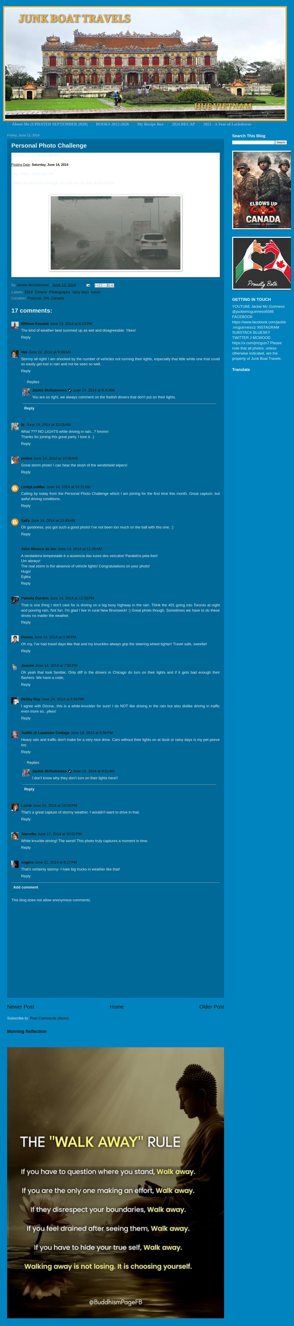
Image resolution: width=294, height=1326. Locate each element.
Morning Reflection (27, 1031)
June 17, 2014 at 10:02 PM (60, 834)
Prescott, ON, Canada (46, 298)
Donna (27, 637)
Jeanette (28, 834)
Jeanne (27, 665)
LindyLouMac (33, 487)
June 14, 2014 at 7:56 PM (56, 665)
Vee (24, 352)
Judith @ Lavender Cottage (45, 733)
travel (95, 292)
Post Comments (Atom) (49, 1018)
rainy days (80, 292)
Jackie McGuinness (49, 390)
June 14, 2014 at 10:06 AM (55, 458)
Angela (27, 862)
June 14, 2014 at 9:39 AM (50, 352)
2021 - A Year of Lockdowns (227, 124)
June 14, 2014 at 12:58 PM (72, 598)
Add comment (25, 887)
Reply (26, 337)
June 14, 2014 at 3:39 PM (55, 637)
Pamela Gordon (35, 598)
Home (117, 1007)
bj (23, 424)
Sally (25, 520)
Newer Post (20, 1007)
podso (26, 458)
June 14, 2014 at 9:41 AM (94, 390)
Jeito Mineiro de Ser (39, 549)
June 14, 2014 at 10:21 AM (68, 487)
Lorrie (26, 805)
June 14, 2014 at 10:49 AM (53, 520)
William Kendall (35, 324)
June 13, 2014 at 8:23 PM (71, 324)
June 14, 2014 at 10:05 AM (49, 424)
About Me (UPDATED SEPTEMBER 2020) (50, 124)
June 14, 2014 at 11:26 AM (80, 549)
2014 (28, 292)
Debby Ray (30, 699)
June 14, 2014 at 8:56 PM (63, 699)
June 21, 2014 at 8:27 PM (56, 862)
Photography (59, 292)
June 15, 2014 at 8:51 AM (94, 771)
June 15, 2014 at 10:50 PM (55, 805)
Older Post (211, 1007)
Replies (33, 382)
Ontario (41, 292)
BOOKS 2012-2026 (112, 124)
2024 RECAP (183, 124)
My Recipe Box (150, 124)
